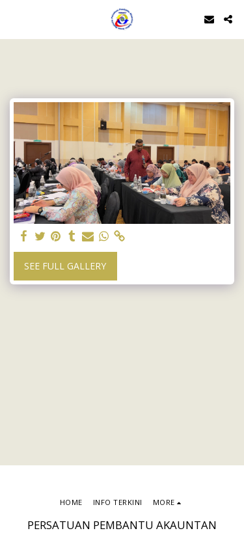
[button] (14, 18)
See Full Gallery (65, 266)
